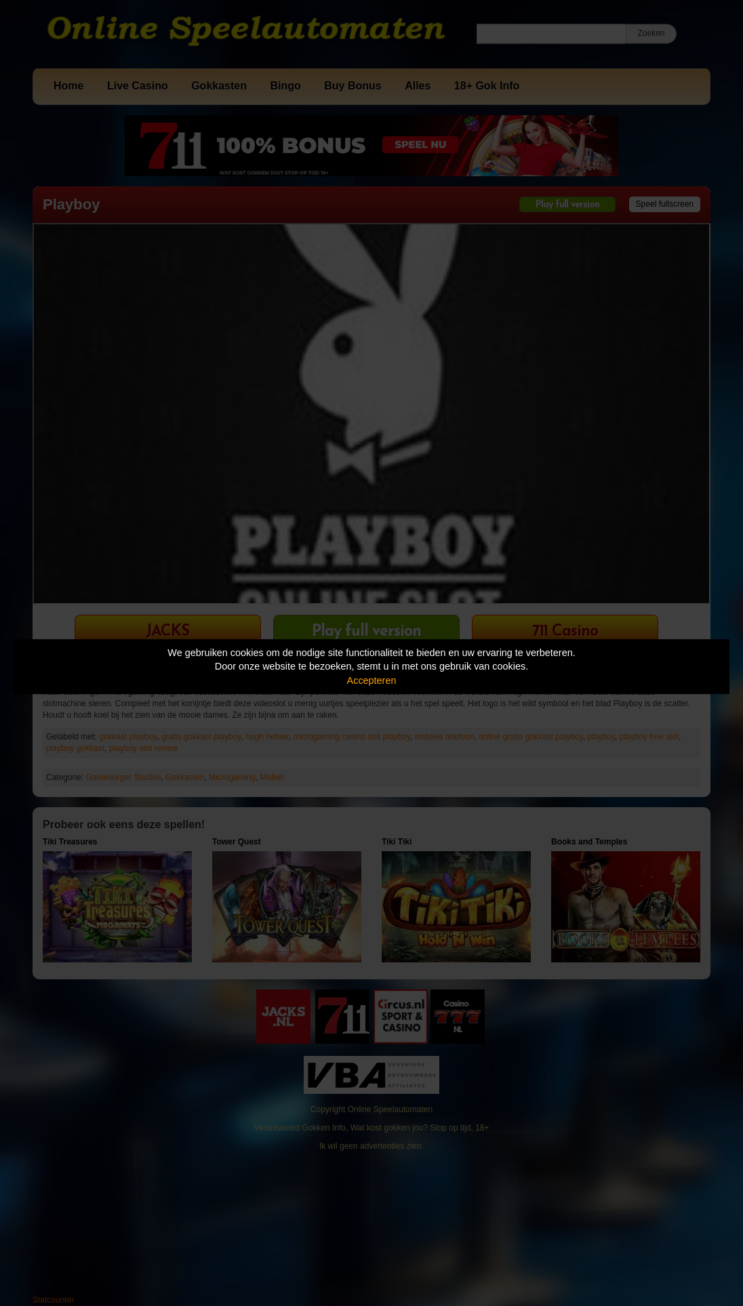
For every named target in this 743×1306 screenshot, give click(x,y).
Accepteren (372, 680)
